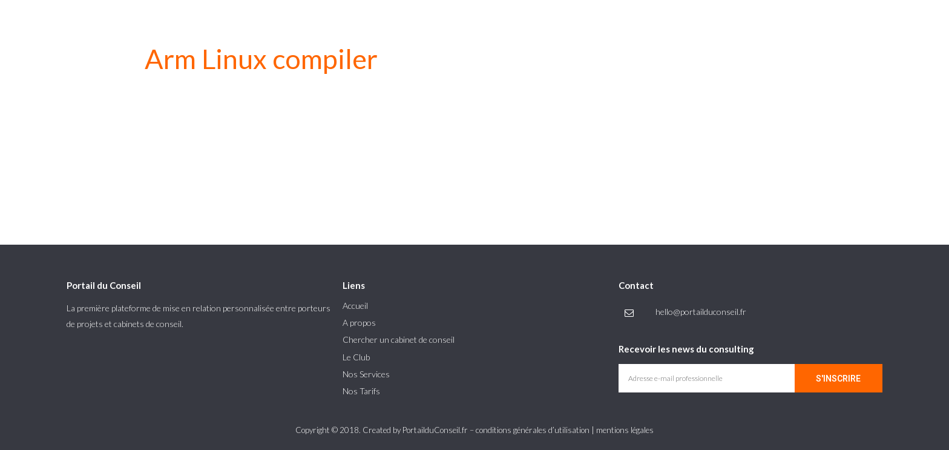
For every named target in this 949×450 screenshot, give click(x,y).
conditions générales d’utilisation (532, 430)
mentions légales (625, 430)
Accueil (355, 305)
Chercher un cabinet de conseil (399, 339)
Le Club (356, 357)
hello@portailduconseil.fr (700, 311)
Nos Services (366, 374)
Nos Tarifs (361, 391)
